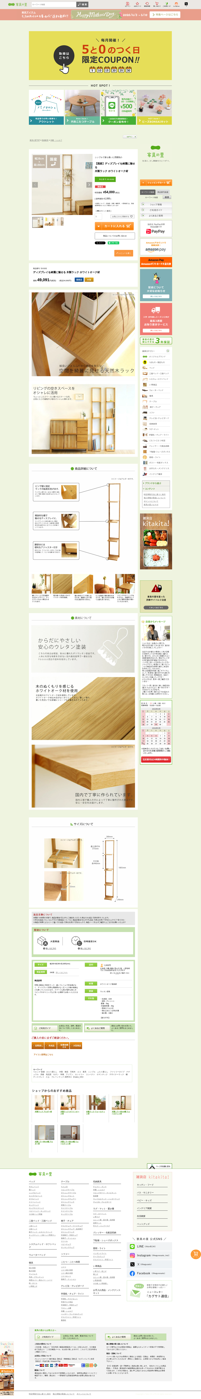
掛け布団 (32, 1268)
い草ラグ (96, 1217)
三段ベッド (33, 1229)
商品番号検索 (162, 192)
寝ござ (95, 1274)
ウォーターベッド (37, 1255)
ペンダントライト (100, 1253)
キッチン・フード (145, 1185)
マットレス (33, 1274)
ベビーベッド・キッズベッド (40, 1211)
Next (89, 185)
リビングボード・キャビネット (105, 1193)
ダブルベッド (34, 1199)
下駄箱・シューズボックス (105, 1240)
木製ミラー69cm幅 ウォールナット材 (121, 1113)
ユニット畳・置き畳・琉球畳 (104, 1220)
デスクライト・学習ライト (71, 1317)
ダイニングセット (67, 1196)
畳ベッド (32, 1190)
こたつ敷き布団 (67, 1273)
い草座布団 (97, 1280)
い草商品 (97, 1266)
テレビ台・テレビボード (72, 1286)
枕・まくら (33, 1283)
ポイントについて (151, 501)
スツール (64, 1241)
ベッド (32, 1181)
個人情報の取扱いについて (155, 498)
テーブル (65, 1181)
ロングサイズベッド (36, 1208)
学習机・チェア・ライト (72, 1294)
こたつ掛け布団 (67, 1270)
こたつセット (66, 1276)
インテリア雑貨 (144, 1208)
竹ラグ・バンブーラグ (101, 1226)
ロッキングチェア (67, 1247)
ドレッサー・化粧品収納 (104, 1232)
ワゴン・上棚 (66, 1308)
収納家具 (45, 140)
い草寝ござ (33, 1286)
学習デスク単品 (67, 1302)
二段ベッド (33, 1226)
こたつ (63, 1267)
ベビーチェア (66, 1244)
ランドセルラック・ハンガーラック (106, 1199)
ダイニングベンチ (67, 1202)
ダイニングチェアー (68, 1199)
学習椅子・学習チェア (69, 1235)
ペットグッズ (143, 1224)
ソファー (65, 1254)
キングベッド (34, 1205)
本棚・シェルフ (56, 140)
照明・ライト (99, 1248)
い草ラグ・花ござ (100, 1271)
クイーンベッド (35, 1202)
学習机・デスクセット (69, 1299)
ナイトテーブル (67, 1211)
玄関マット (97, 1223)
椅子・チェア (67, 1221)
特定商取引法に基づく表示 (155, 494)
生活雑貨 (141, 1216)
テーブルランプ (99, 1256)
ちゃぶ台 (64, 1187)
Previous (35, 185)
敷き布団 (32, 1271)
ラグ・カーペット (100, 1214)
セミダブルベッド (35, 1196)
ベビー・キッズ (144, 1200)
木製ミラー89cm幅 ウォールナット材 (69, 1143)
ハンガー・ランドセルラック (72, 1314)
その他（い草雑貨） (100, 1283)
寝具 (31, 1263)
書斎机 (63, 1320)
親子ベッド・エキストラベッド (40, 1232)
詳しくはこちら (62, 973)
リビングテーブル (67, 1190)
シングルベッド (35, 1193)
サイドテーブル (67, 1208)
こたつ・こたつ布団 (70, 1262)
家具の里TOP (35, 140)
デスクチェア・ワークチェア (72, 1226)
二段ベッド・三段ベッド (40, 1221)
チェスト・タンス (100, 1187)
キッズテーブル (67, 1214)
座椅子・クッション (68, 1238)
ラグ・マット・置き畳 (103, 1208)
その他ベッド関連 (35, 1214)
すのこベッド (34, 1187)
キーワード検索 (147, 192)
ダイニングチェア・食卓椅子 (72, 1229)
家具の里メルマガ (151, 505)
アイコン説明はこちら (43, 1054)
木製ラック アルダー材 (43, 1112)
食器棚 (95, 1196)
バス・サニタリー (145, 1192)
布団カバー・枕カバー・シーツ (40, 1280)
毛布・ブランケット (36, 1277)
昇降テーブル (66, 1205)
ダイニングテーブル (68, 1193)
